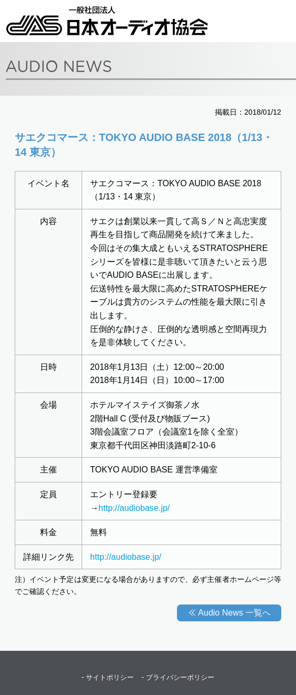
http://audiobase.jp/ (134, 507)
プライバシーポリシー (180, 677)
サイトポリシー (110, 677)
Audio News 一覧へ (234, 612)
